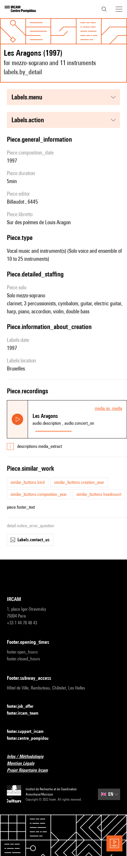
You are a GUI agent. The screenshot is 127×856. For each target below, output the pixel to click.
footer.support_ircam (28, 732)
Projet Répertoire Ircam (31, 770)
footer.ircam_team (26, 713)
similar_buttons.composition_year (39, 494)
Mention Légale (24, 764)
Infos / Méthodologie (28, 757)
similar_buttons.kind (28, 482)
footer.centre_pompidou (31, 738)
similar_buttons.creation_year (79, 482)
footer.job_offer (23, 706)
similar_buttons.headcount (98, 494)
